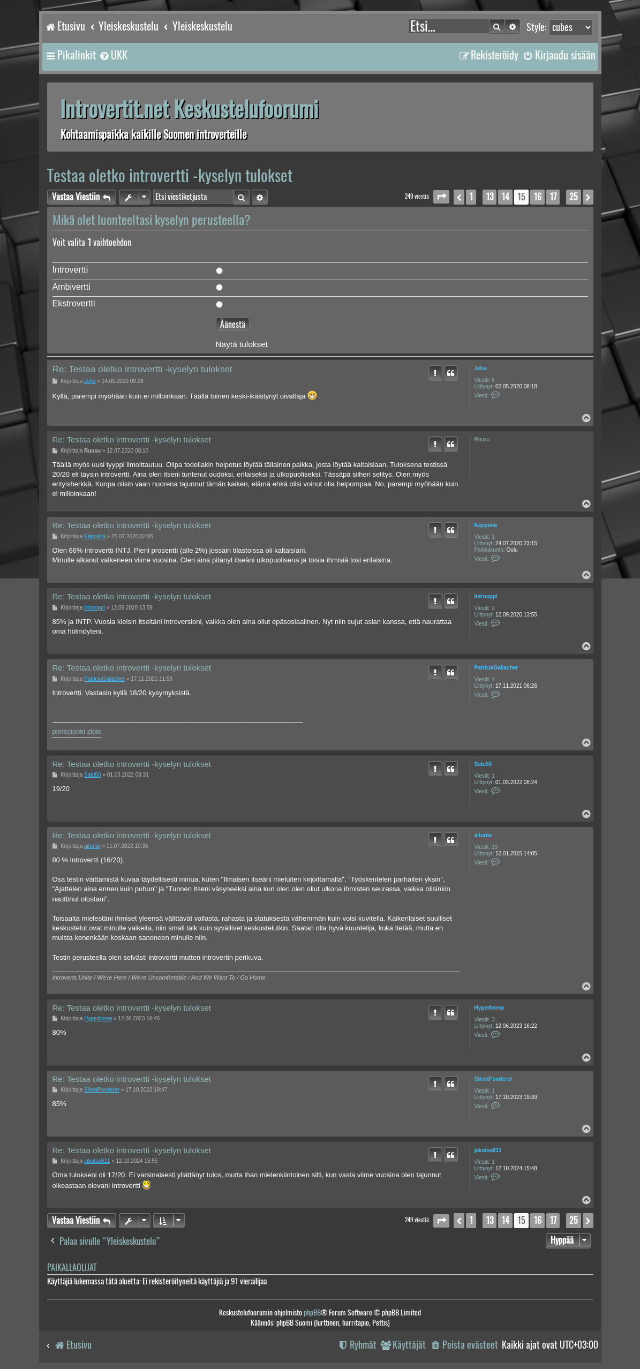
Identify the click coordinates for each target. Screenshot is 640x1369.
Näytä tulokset (242, 344)
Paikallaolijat (71, 1267)
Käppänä (486, 525)
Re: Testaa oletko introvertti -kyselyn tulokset (142, 369)
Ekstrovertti (73, 303)
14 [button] (505, 196)
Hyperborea (490, 1008)
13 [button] (489, 196)
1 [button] (471, 196)
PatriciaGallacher (496, 668)
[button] (441, 197)
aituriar (484, 835)
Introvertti (70, 269)
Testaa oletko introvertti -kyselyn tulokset (169, 175)
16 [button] (537, 196)
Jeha (481, 368)
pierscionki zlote (77, 731)
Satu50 (483, 764)
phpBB (312, 1312)
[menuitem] (113, 55)
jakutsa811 (488, 1150)
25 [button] (573, 196)
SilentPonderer (494, 1079)
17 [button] (552, 196)
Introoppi (486, 596)
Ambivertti (71, 286)
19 (495, 847)
